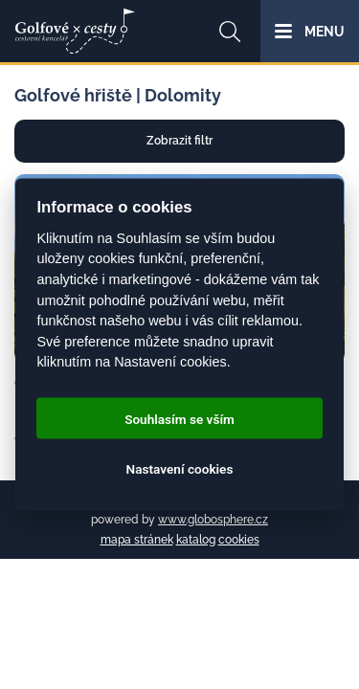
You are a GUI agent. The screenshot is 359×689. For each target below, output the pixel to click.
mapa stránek (137, 539)
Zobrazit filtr (179, 140)
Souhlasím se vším (179, 418)
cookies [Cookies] (238, 539)
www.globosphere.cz (213, 519)
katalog (195, 539)
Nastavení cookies (180, 468)
